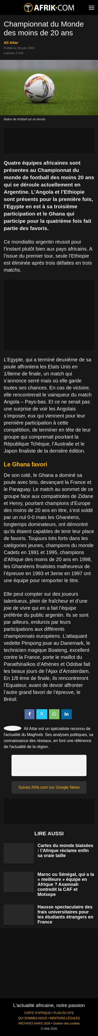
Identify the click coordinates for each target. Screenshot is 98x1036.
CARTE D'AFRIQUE (37, 1013)
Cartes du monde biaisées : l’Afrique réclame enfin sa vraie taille (65, 850)
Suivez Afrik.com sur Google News (49, 787)
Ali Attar (11, 42)
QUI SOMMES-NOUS (32, 1018)
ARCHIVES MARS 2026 (34, 1023)
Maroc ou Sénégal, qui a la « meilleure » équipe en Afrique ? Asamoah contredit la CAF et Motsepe (66, 884)
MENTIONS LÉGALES (65, 1018)
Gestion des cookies (66, 1023)
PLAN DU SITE (64, 1013)
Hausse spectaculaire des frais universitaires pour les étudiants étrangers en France (65, 914)
